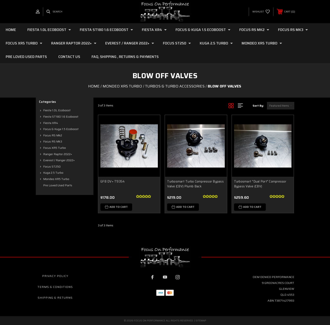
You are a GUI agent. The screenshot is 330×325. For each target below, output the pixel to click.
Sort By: (258, 105)
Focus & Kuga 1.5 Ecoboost (203, 29)
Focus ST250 (177, 43)
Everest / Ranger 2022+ (129, 43)
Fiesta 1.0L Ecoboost (49, 29)
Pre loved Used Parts (26, 56)
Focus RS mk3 (293, 29)
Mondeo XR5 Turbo (262, 43)
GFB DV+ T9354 (112, 181)
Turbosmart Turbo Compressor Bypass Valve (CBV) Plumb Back (195, 184)
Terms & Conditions (55, 287)
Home (11, 29)
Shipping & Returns (55, 297)
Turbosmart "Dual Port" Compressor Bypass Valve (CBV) (260, 184)
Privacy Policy (55, 276)
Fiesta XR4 (154, 29)
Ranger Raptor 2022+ (73, 43)
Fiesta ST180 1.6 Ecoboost (106, 29)
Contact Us (69, 56)
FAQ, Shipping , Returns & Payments (125, 56)
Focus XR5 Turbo (24, 43)
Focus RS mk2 (254, 29)
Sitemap (201, 320)
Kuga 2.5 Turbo (216, 43)
